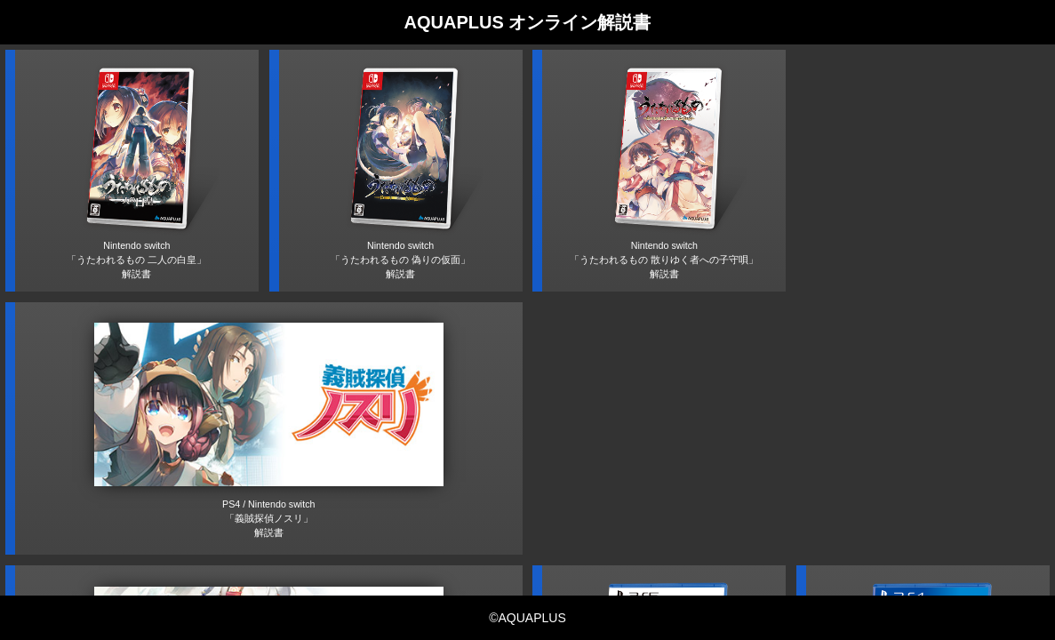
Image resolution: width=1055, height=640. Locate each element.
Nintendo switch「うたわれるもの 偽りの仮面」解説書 (400, 169)
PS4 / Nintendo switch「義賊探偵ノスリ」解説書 (269, 430)
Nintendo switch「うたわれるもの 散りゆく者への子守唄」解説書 (664, 169)
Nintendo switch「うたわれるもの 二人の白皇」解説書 (136, 169)
